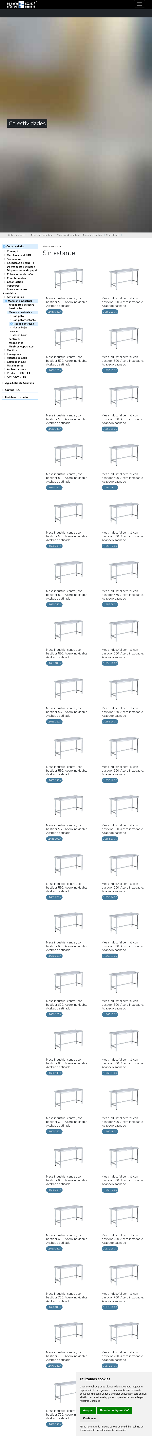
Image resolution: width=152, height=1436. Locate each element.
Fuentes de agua (17, 358)
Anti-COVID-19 (16, 377)
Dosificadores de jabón (21, 267)
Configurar (89, 1418)
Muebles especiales (21, 346)
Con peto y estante (24, 320)
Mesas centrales (92, 235)
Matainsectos (15, 365)
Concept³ (12, 251)
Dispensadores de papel (22, 270)
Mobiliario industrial (41, 235)
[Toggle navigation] (139, 4)
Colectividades (16, 235)
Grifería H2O (12, 390)
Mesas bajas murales (18, 329)
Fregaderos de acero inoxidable (21, 306)
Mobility (12, 350)
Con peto (18, 316)
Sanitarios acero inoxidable (15, 291)
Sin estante (112, 235)
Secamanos (14, 259)
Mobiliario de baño (16, 397)
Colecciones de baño (20, 274)
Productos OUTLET (18, 373)
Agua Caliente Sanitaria (19, 383)
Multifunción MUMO (19, 255)
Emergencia (14, 354)
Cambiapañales (16, 362)
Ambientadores (16, 369)
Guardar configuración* (114, 1410)
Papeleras (13, 286)
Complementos (16, 278)
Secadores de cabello (20, 263)
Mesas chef (16, 343)
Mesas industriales (68, 235)
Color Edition (15, 282)
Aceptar (88, 1410)
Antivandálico (15, 297)
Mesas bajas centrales (18, 337)
